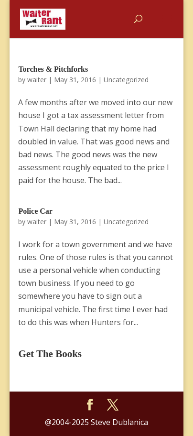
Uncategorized (126, 79)
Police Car (35, 211)
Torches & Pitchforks (53, 69)
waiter (36, 79)
